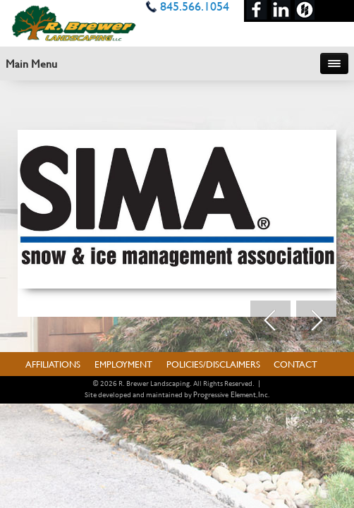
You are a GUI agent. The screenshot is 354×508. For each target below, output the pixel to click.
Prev (270, 321)
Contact (295, 364)
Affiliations (52, 364)
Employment (123, 364)
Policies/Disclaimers (213, 364)
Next (316, 321)
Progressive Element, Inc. (231, 394)
